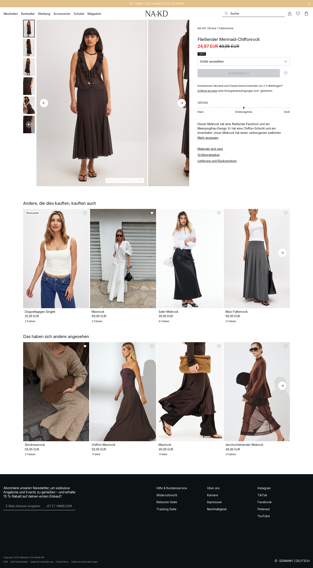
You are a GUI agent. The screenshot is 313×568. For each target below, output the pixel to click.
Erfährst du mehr (208, 90)
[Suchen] (253, 13)
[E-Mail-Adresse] (23, 506)
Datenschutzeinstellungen (84, 561)
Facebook (265, 502)
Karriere (212, 495)
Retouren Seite (166, 502)
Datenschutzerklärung (41, 561)
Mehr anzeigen (208, 137)
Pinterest (264, 509)
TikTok (262, 495)
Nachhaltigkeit (217, 509)
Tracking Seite (166, 509)
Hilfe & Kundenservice (171, 488)
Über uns (213, 488)
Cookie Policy (62, 561)
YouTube (264, 516)
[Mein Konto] (289, 13)
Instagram (264, 488)
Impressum (214, 502)
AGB (5, 561)
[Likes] (298, 13)
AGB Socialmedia (19, 561)
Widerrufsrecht (166, 495)
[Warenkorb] (306, 13)
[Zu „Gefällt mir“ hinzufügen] (286, 73)
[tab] (29, 28)
